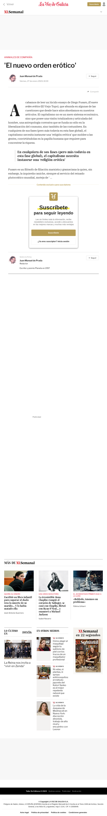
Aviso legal (24, 812)
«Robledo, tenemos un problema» (85, 601)
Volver (10, 4)
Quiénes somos (54, 791)
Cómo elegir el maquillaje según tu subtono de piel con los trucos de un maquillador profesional (60, 650)
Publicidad (66, 791)
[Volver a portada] (53, 4)
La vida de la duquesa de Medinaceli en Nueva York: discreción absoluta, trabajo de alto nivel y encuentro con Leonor (60, 717)
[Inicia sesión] (103, 4)
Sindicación (76, 791)
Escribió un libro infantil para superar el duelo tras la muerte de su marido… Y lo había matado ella (18, 603)
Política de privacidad (39, 812)
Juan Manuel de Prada (31, 76)
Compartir (93, 91)
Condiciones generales (78, 812)
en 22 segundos (88, 635)
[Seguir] (92, 76)
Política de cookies (58, 812)
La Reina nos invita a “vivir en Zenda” (17, 664)
